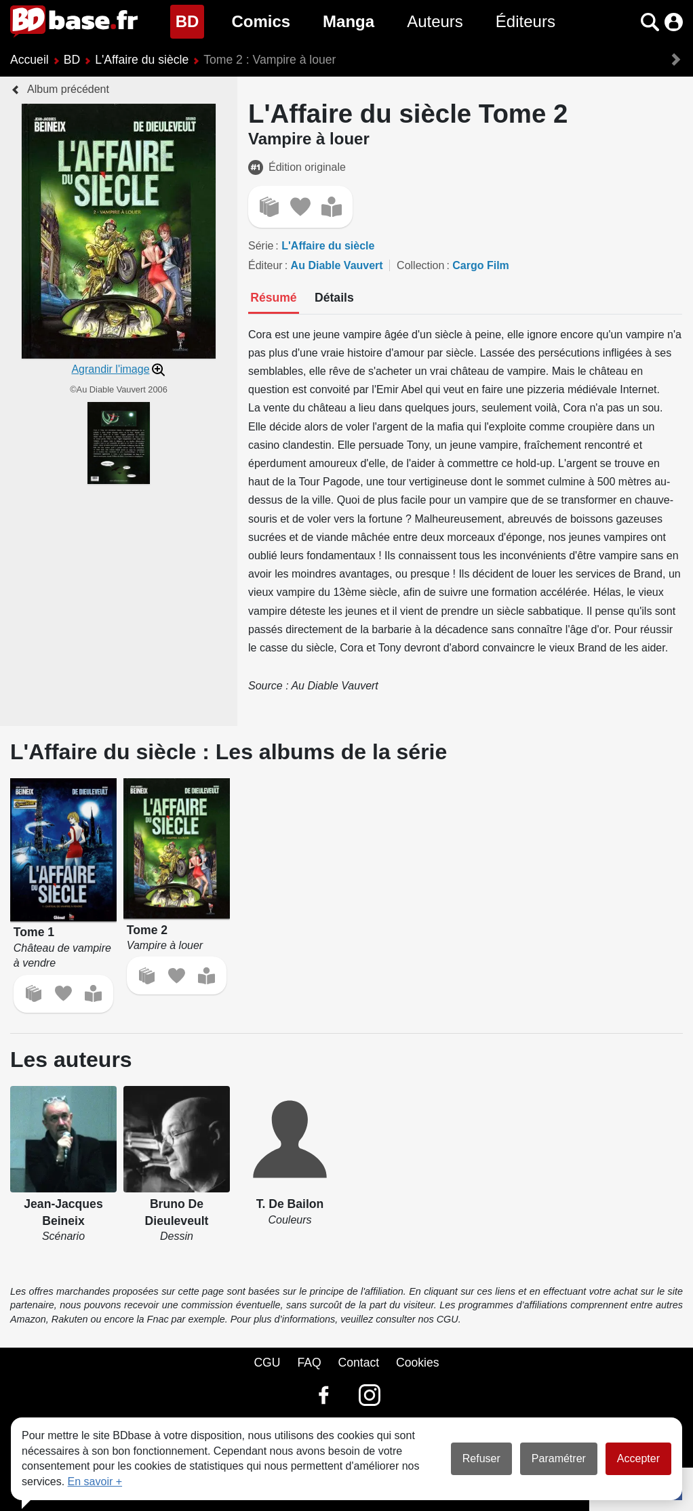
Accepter (638, 1458)
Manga (348, 21)
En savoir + (95, 1481)
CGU (267, 1362)
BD (190, 20)
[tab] (273, 299)
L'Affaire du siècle (142, 59)
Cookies (417, 1362)
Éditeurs (525, 21)
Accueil (29, 59)
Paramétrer (559, 1458)
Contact (358, 1362)
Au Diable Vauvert (337, 265)
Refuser (481, 1458)
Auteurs (435, 21)
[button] (650, 22)
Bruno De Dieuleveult (177, 1212)
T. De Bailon (290, 1204)
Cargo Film (480, 265)
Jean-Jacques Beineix (63, 1212)
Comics (260, 21)
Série (260, 245)
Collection (420, 265)
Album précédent (68, 89)
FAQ (309, 1362)
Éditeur (265, 265)
